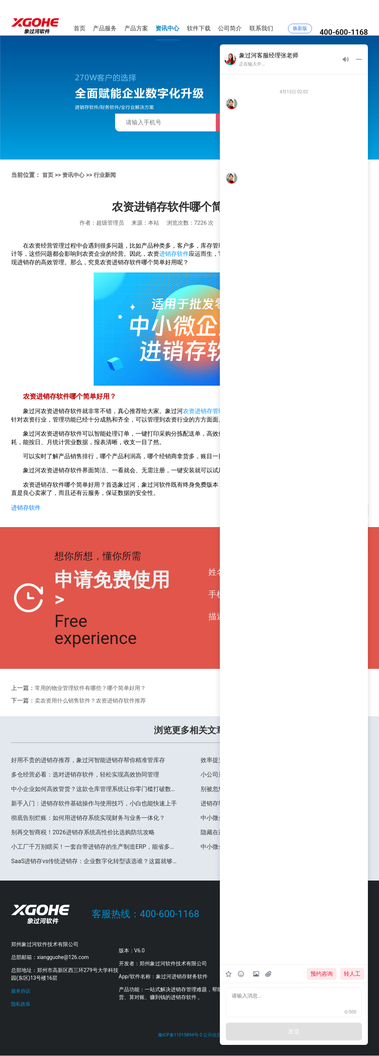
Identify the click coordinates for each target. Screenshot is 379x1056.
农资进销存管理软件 (209, 411)
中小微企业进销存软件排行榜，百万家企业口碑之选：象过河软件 (284, 817)
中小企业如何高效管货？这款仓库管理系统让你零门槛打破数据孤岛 (94, 788)
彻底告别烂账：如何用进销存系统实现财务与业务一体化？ (88, 817)
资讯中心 (167, 17)
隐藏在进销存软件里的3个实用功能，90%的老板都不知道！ (279, 831)
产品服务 (105, 17)
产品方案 (136, 17)
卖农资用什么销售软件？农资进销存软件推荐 (94, 700)
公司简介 (230, 17)
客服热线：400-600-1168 (145, 913)
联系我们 (261, 17)
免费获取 (240, 122)
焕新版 (300, 18)
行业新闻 (108, 174)
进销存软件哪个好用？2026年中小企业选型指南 (263, 803)
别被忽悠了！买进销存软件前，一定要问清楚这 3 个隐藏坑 (278, 788)
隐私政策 (21, 1003)
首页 (79, 17)
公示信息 (213, 1034)
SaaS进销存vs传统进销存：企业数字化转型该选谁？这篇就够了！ (94, 860)
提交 (347, 597)
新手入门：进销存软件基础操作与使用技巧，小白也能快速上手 (94, 803)
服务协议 (21, 990)
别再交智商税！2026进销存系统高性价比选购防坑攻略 (83, 831)
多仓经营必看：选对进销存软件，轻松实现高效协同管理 (85, 774)
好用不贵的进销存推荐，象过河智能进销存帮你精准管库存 (88, 759)
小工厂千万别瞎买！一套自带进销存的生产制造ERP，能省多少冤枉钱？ (94, 846)
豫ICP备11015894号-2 (179, 1034)
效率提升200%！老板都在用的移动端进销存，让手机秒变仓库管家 (284, 759)
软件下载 (199, 17)
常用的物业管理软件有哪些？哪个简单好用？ (94, 687)
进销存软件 (174, 254)
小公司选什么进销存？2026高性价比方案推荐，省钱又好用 (278, 774)
